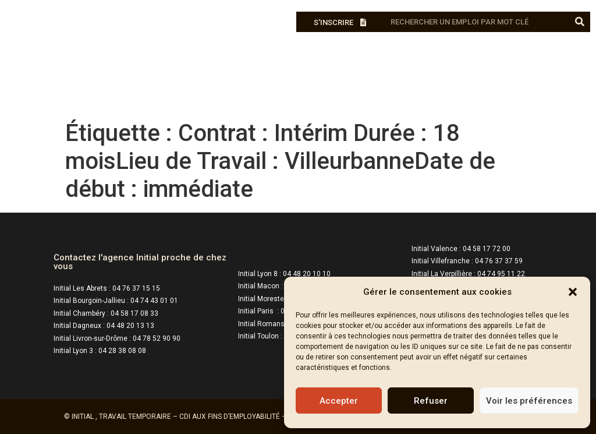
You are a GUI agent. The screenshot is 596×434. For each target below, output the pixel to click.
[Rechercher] (580, 22)
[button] (573, 292)
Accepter (339, 401)
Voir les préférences (529, 401)
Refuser (431, 401)
